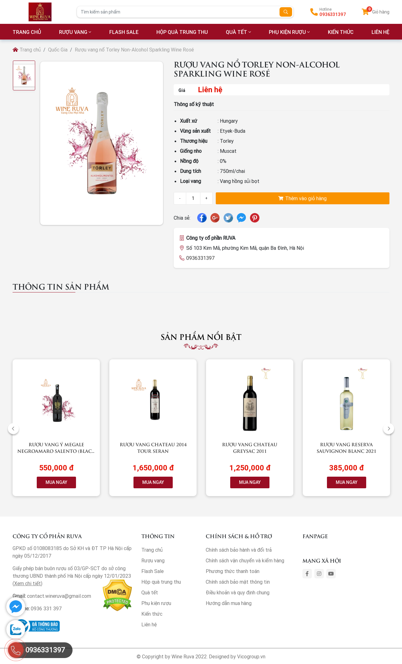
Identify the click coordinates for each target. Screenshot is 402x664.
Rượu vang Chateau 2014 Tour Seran (153, 447)
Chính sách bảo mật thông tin (238, 582)
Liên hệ (149, 624)
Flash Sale (124, 32)
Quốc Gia (58, 49)
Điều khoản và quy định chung (237, 592)
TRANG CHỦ (27, 32)
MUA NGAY (56, 482)
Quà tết (236, 32)
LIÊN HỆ (380, 32)
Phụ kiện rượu (287, 32)
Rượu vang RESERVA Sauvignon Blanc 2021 (346, 447)
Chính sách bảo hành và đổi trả (239, 550)
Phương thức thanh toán (232, 571)
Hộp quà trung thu (182, 32)
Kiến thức (341, 32)
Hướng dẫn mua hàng (229, 603)
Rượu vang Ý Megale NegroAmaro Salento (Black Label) (56, 451)
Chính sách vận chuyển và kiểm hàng (245, 560)
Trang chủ (27, 49)
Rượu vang (73, 32)
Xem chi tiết (27, 583)
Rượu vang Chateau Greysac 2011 (249, 447)
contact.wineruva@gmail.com (59, 596)
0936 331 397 (46, 608)
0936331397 (332, 14)
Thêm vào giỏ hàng (302, 198)
